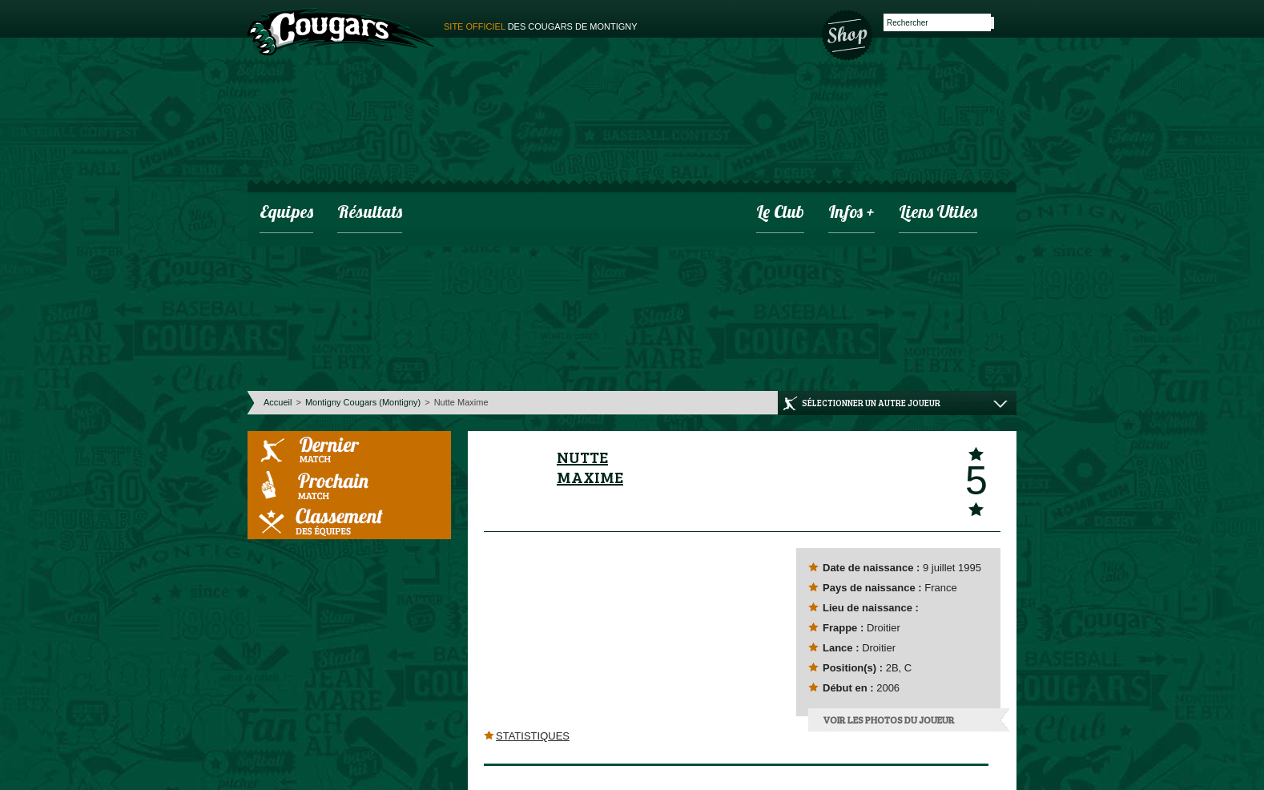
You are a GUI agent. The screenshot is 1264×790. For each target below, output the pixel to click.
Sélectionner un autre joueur (871, 403)
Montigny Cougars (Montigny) (363, 402)
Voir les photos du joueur (889, 719)
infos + (851, 213)
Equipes (286, 213)
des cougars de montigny (541, 26)
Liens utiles (938, 213)
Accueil (278, 402)
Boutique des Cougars (848, 34)
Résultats (369, 213)
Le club (780, 213)
